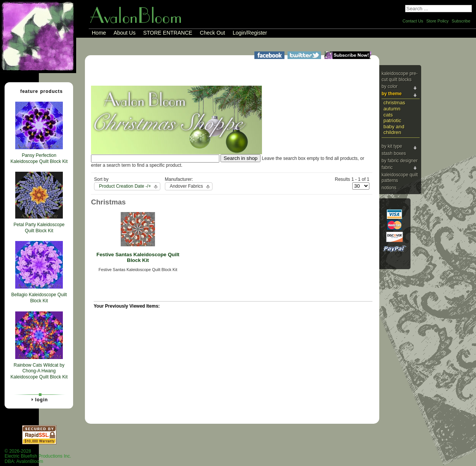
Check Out (212, 33)
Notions (389, 187)
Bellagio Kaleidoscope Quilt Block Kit (39, 297)
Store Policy (437, 21)
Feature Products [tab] (38, 91)
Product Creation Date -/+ (125, 186)
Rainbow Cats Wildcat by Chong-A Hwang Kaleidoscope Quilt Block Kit (38, 371)
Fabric (387, 167)
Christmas (394, 102)
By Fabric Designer (400, 160)
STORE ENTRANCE (167, 33)
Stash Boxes (394, 153)
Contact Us (413, 21)
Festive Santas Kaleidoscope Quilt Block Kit (137, 257)
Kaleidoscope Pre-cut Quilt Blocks (400, 76)
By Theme (392, 93)
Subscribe (461, 21)
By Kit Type (392, 146)
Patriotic (392, 120)
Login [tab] (38, 399)
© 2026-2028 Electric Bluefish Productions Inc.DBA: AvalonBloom (38, 456)
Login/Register (250, 33)
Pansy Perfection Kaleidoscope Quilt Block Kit (38, 158)
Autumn (391, 109)
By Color (390, 86)
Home (99, 33)
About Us (124, 33)
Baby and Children (393, 129)
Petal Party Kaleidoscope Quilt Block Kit (38, 227)
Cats (388, 115)
